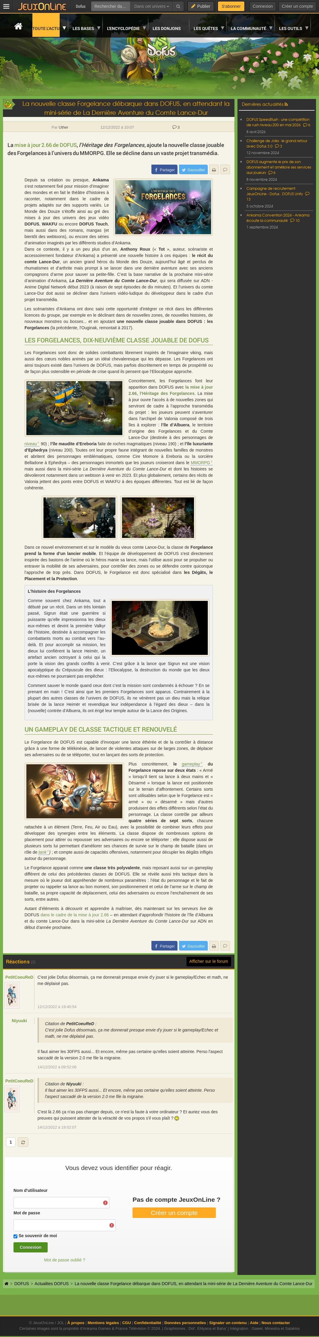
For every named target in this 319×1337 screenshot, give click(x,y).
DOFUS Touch (93, 224)
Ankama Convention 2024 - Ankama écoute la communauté (277, 217)
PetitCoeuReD (19, 977)
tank (42, 852)
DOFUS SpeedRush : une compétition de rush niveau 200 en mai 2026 (277, 122)
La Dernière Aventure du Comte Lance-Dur (113, 280)
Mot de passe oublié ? (64, 1260)
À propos (75, 1323)
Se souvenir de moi (38, 1235)
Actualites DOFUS (52, 1283)
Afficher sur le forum (208, 961)
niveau (31, 443)
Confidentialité (147, 1323)
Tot (162, 249)
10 (295, 220)
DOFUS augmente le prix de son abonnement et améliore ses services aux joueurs (278, 167)
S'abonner (231, 6)
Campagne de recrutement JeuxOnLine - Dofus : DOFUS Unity (274, 191)
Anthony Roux (135, 249)
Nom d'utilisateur (30, 1190)
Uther (63, 127)
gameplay (191, 764)
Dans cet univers (151, 6)
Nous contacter (275, 1323)
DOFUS (32, 224)
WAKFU (49, 224)
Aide (254, 1323)
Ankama (101, 180)
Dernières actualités (262, 104)
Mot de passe (26, 1212)
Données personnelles (185, 1323)
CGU (126, 1323)
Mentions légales (103, 1323)
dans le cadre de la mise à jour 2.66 (74, 914)
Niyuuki (19, 1020)
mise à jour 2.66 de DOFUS (45, 144)
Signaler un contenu (228, 1323)
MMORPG (200, 462)
